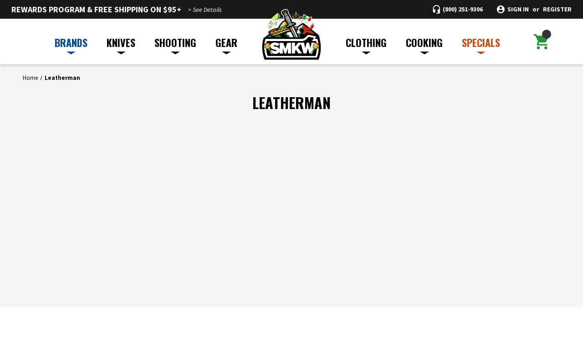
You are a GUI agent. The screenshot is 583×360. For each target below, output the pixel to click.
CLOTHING (366, 44)
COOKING (424, 44)
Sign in (518, 9)
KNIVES (121, 44)
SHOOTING (175, 44)
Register (557, 9)
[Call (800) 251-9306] (458, 9)
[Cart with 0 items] (541, 41)
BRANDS (71, 44)
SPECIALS (481, 44)
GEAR (226, 44)
